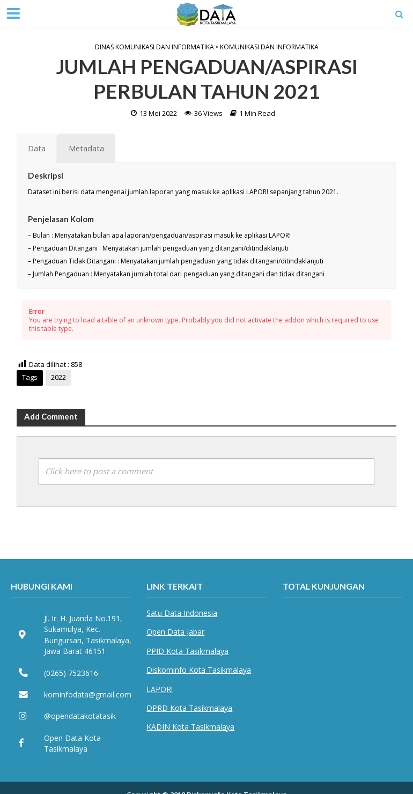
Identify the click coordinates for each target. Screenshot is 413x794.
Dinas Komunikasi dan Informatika (154, 47)
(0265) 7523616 (71, 673)
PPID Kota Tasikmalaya (187, 651)
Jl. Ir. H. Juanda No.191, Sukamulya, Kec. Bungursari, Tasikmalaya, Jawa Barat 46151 (87, 634)
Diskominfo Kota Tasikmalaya (198, 670)
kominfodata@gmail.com (87, 694)
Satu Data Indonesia (181, 613)
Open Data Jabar (175, 632)
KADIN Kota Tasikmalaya (190, 727)
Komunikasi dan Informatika (269, 47)
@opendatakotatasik (80, 716)
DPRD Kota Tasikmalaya (189, 708)
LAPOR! (159, 689)
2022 (58, 377)
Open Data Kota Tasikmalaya (72, 743)
